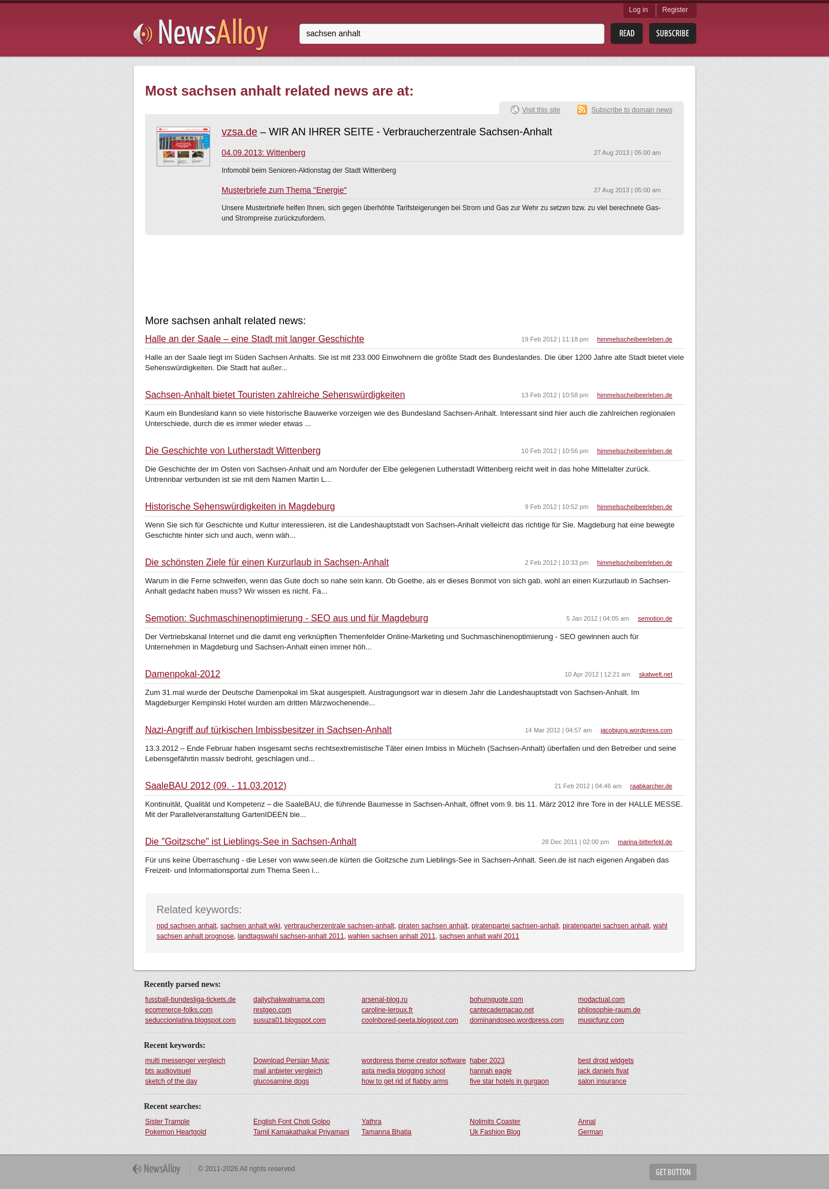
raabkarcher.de (651, 785)
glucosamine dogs (281, 1081)
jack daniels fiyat (603, 1071)
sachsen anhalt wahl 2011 (479, 936)
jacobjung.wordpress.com (636, 730)
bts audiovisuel (168, 1071)
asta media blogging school (403, 1071)
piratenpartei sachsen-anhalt (514, 926)
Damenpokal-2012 (182, 674)
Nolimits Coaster (495, 1122)
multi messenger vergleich (185, 1061)
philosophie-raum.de (609, 1010)
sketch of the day (171, 1081)
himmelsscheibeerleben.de (634, 339)
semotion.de (655, 618)
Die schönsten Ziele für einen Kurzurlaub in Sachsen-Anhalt (267, 562)
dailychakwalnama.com (289, 1000)
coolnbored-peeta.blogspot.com (410, 1020)
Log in (638, 10)
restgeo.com (272, 1010)
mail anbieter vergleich (287, 1071)
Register (675, 10)
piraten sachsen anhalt (433, 926)
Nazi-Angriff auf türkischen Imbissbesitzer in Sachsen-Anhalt (268, 730)
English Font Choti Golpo (291, 1122)
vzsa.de (239, 132)
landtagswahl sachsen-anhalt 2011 (291, 936)
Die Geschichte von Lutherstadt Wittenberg (233, 450)
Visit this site (541, 110)
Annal (587, 1122)
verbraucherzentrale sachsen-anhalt (339, 926)
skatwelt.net (655, 674)
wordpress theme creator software (414, 1061)
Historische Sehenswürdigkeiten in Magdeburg (240, 506)
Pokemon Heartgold (175, 1132)
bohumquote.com (496, 1000)
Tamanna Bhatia (387, 1132)
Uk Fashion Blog (495, 1132)
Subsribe (673, 33)
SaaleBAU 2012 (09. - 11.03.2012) (216, 786)
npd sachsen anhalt (186, 926)
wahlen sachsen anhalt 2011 (391, 936)
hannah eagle (491, 1071)
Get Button (673, 1172)
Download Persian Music (291, 1061)
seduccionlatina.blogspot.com (190, 1020)
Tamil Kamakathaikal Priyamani (301, 1132)
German (590, 1132)
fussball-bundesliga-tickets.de (190, 1000)
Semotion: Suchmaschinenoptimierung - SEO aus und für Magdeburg (286, 618)
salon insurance (602, 1081)
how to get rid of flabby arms (405, 1081)
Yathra (371, 1122)
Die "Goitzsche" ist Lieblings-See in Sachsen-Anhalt (250, 841)
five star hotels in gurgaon (509, 1081)
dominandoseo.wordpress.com (517, 1020)
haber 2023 (487, 1061)
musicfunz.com (601, 1020)
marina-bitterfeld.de (645, 841)
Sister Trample (167, 1122)
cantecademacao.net (502, 1010)
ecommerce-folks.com (178, 1010)
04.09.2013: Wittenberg (264, 152)
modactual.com (601, 1000)
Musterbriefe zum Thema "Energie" (284, 190)
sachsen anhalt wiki (250, 926)
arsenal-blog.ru (385, 1000)
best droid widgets (606, 1061)
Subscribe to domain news (631, 110)
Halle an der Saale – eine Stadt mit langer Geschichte (254, 339)
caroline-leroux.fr (387, 1010)
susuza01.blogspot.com (289, 1020)
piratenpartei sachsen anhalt (605, 926)
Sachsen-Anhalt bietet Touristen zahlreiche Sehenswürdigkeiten (275, 395)
